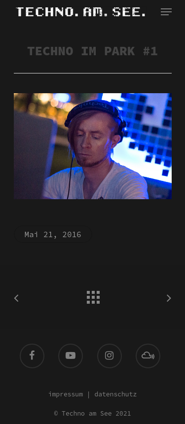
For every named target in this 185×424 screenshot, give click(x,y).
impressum (65, 394)
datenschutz (115, 394)
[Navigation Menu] (166, 12)
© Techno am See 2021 (92, 413)
